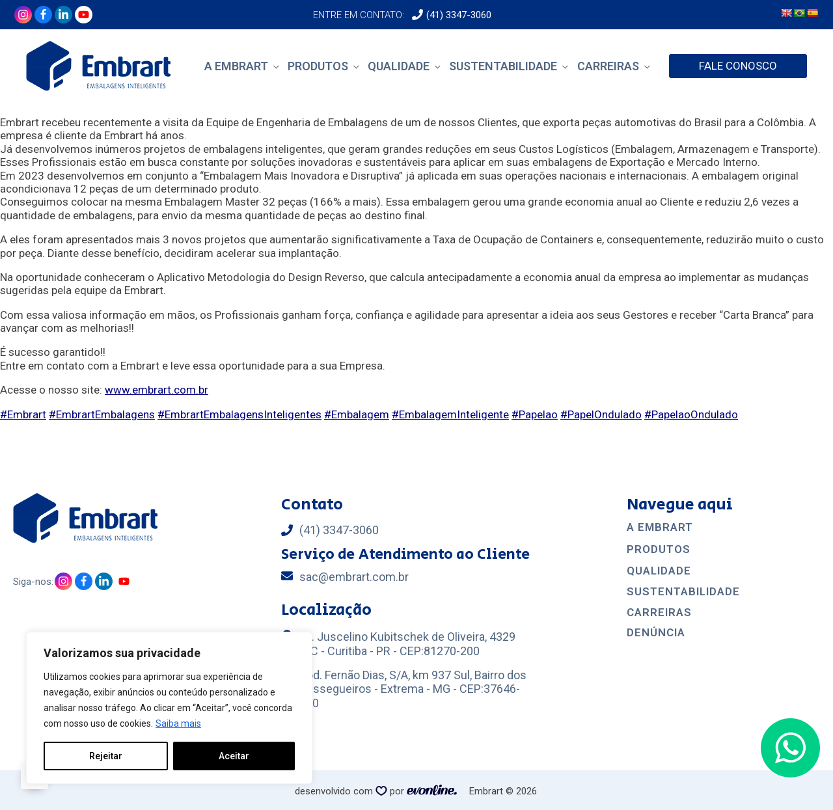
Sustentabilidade (503, 66)
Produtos (318, 66)
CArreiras (659, 612)
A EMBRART (660, 527)
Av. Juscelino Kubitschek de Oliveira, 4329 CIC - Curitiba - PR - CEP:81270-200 (407, 644)
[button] (790, 747)
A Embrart (236, 66)
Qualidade (399, 66)
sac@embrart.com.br (354, 577)
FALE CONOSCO (738, 65)
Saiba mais (178, 723)
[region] (169, 708)
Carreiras (608, 66)
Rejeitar (105, 756)
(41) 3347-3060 (458, 15)
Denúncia (656, 633)
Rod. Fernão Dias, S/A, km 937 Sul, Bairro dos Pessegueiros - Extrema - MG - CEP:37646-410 (412, 689)
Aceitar (234, 756)
